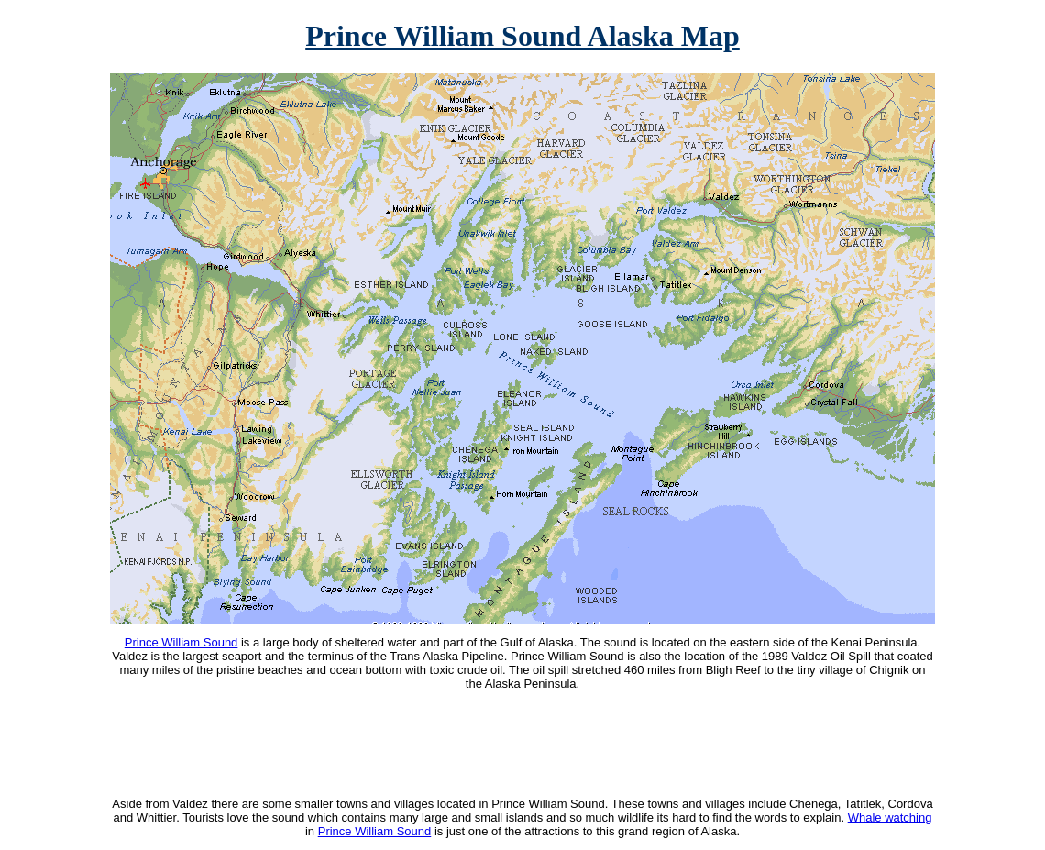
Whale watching (890, 817)
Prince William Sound (181, 642)
